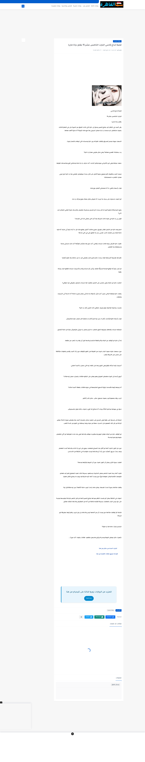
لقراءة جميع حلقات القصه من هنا (107, 554)
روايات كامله (94, 6)
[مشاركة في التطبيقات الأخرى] (81, 617)
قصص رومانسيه (67, 6)
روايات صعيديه (56, 6)
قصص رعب (86, 6)
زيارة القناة (89, 598)
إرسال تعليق (115, 684)
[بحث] (23, 6)
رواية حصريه (117, 41)
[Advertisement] (72, 24)
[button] (110, 617)
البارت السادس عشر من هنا (108, 548)
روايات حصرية (77, 6)
